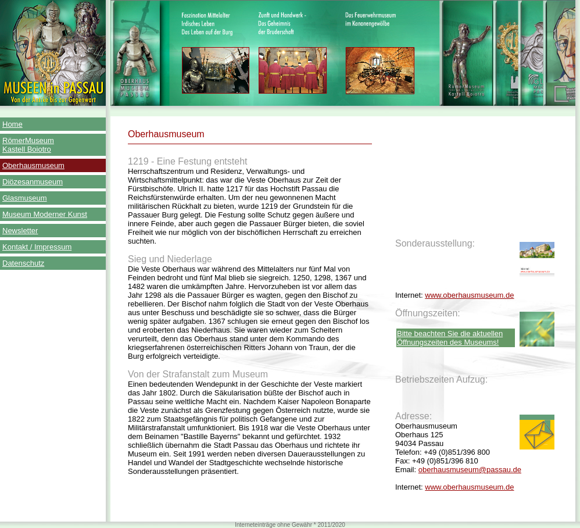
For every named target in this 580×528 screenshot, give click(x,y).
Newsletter (20, 230)
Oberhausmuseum (33, 165)
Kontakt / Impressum (36, 246)
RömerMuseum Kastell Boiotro (28, 145)
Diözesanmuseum (32, 181)
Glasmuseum (24, 198)
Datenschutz (23, 263)
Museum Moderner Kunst (44, 214)
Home (12, 124)
